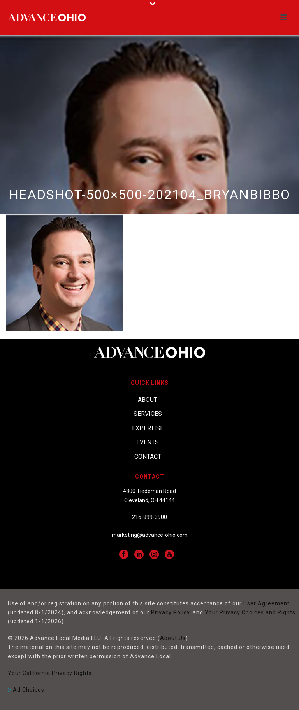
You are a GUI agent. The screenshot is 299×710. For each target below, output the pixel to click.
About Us (173, 638)
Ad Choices (26, 690)
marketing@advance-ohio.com (150, 535)
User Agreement (266, 603)
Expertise (148, 428)
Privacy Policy (170, 612)
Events (147, 442)
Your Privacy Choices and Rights (250, 612)
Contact (147, 456)
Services (148, 413)
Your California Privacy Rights (50, 673)
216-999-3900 (149, 517)
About (147, 399)
